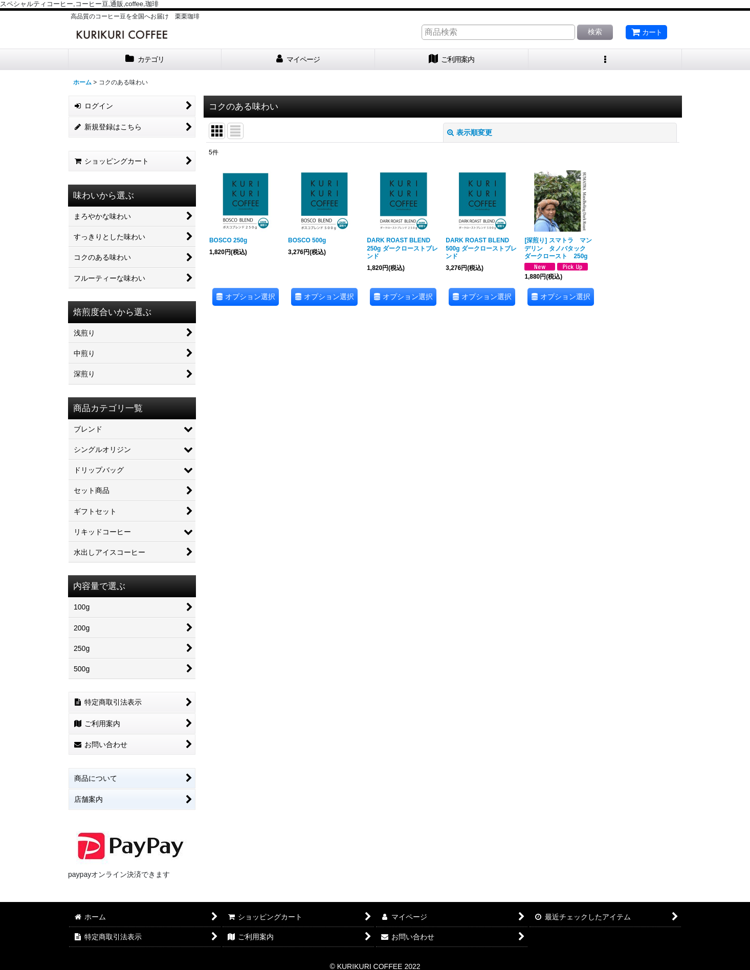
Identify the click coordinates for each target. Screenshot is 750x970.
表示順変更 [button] (469, 132)
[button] (605, 59)
